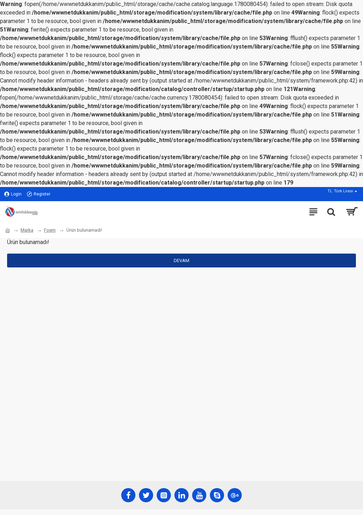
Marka (27, 230)
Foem (50, 230)
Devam (181, 260)
